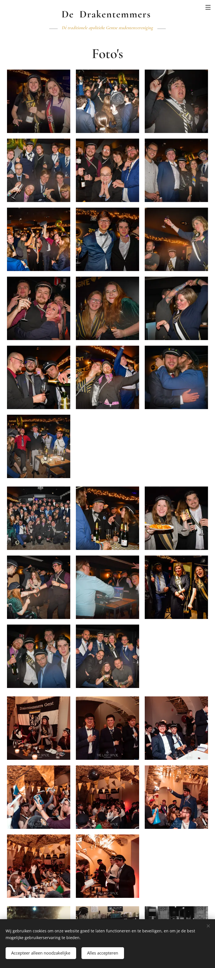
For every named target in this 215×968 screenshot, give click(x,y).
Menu (208, 7)
